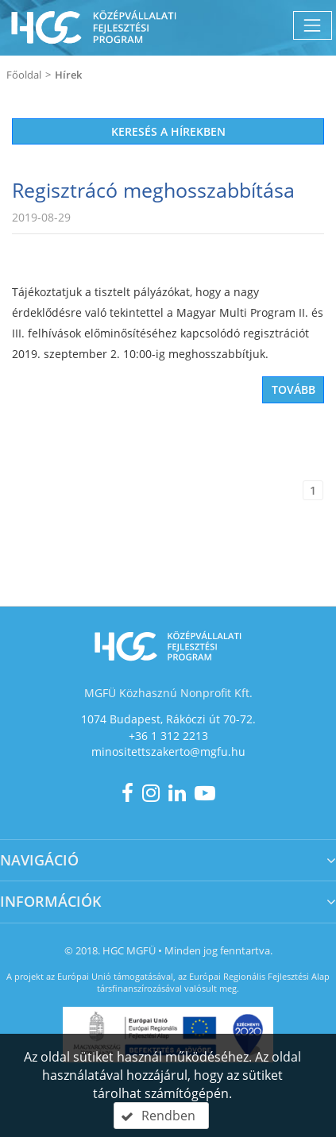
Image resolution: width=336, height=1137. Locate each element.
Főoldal (23, 74)
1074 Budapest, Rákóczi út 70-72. (168, 719)
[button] (161, 1115)
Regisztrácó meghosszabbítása (153, 189)
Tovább (293, 389)
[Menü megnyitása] (312, 25)
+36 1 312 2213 (168, 735)
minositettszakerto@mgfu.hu (168, 751)
